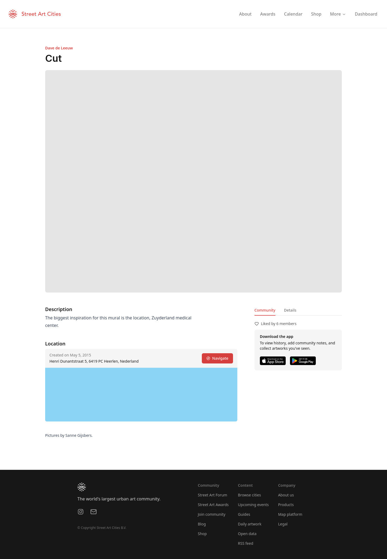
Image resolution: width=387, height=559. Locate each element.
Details (290, 310)
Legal (283, 523)
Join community (211, 514)
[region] (141, 394)
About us (286, 494)
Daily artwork (249, 523)
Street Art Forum (212, 494)
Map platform (290, 514)
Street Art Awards (213, 504)
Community (265, 310)
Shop (202, 533)
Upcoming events (253, 504)
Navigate (217, 358)
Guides (244, 514)
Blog (202, 523)
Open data (247, 533)
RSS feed (245, 543)
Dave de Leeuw (59, 48)
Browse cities (249, 494)
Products (286, 504)
